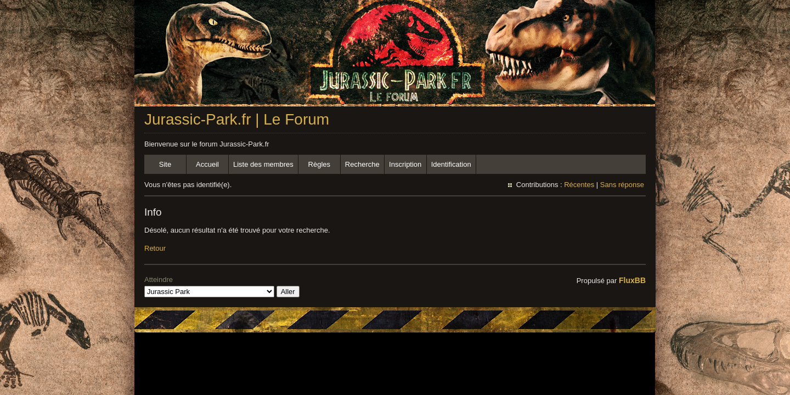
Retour (155, 248)
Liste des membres (263, 164)
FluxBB (632, 280)
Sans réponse (622, 184)
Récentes (579, 184)
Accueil (207, 164)
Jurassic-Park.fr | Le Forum (236, 119)
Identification (451, 164)
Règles (319, 164)
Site (165, 164)
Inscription (405, 164)
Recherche (362, 164)
